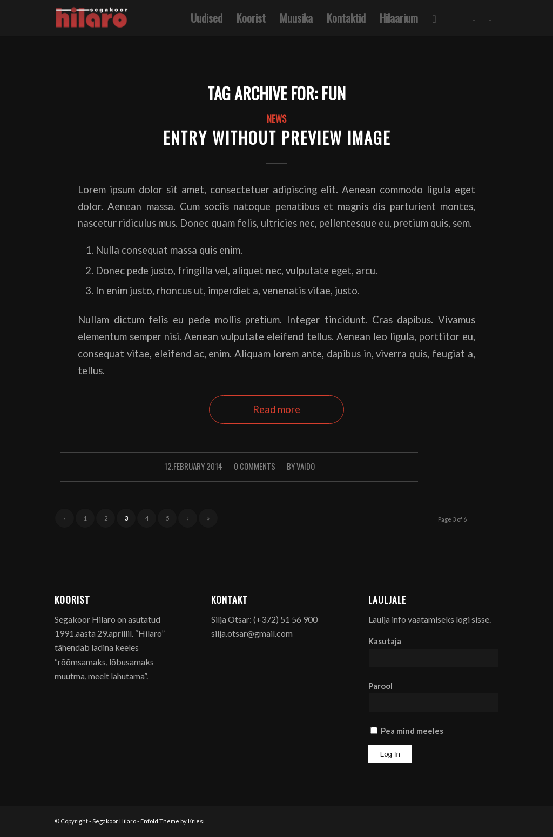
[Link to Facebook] (474, 17)
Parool (380, 686)
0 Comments (254, 466)
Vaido (305, 466)
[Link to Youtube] (490, 17)
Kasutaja (384, 641)
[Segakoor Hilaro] (93, 18)
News (276, 118)
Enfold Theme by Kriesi (172, 821)
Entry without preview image (276, 137)
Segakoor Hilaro (114, 821)
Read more (276, 409)
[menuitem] (207, 18)
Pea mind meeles (406, 730)
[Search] (434, 18)
